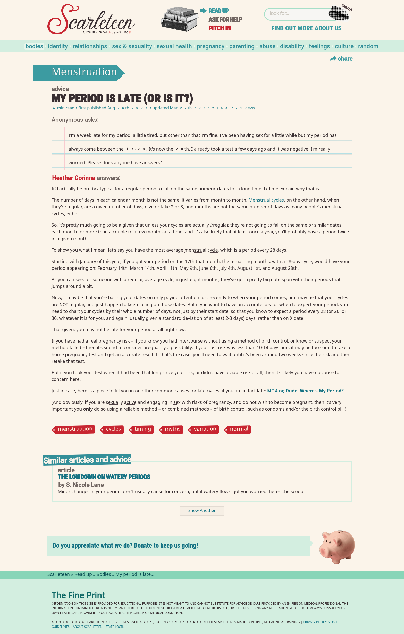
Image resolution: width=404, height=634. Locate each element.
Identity (58, 45)
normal (239, 430)
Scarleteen (58, 575)
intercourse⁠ (190, 341)
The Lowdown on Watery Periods (104, 477)
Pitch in (219, 28)
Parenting (242, 45)
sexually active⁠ (121, 402)
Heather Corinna (73, 177)
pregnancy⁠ (109, 341)
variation (205, 429)
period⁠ (149, 188)
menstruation (75, 429)
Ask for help (225, 19)
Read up (218, 11)
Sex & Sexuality (132, 45)
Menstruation (84, 73)
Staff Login (115, 627)
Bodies (34, 45)
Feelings (319, 45)
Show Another (202, 511)
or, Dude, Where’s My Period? (305, 390)
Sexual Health (174, 45)
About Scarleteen (88, 627)
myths (173, 430)
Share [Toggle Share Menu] (340, 58)
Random (368, 45)
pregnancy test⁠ (81, 354)
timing (142, 430)
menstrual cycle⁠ (201, 250)
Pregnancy (210, 45)
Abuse (267, 45)
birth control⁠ (275, 341)
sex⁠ (177, 402)
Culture (344, 45)
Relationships (90, 45)
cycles (113, 430)
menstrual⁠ (333, 207)
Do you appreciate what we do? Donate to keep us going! (125, 545)
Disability (292, 45)
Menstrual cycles (266, 200)
